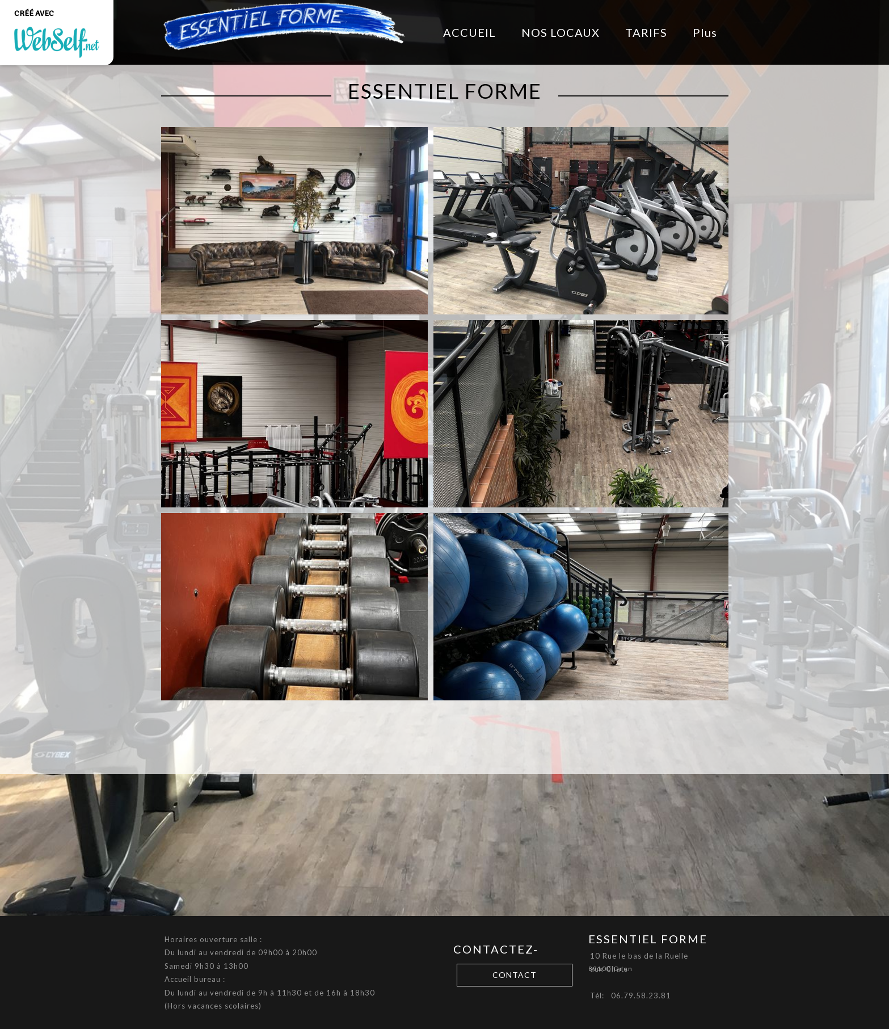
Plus (705, 32)
